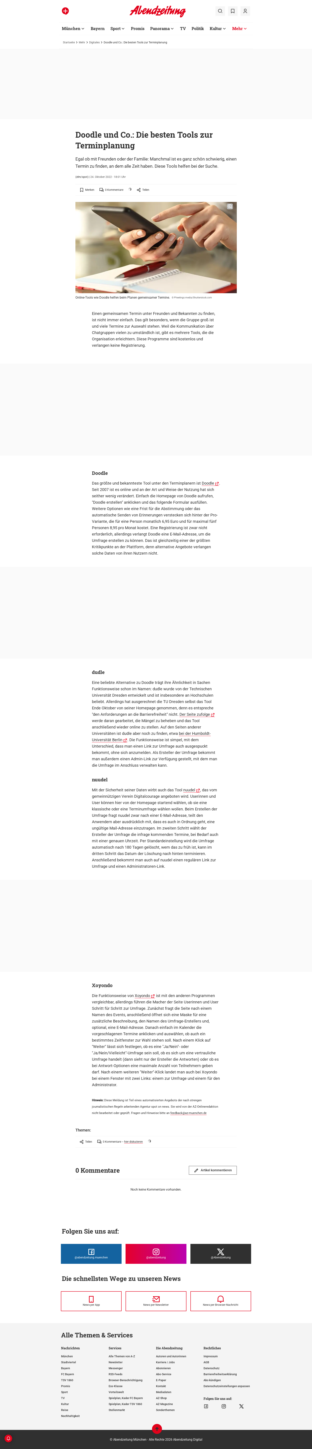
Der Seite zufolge (194, 714)
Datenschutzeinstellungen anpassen (227, 1386)
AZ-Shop (161, 1398)
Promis (65, 1386)
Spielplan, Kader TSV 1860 (125, 1404)
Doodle (208, 483)
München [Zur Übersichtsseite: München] (71, 28)
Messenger (116, 1368)
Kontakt (161, 1386)
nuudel (189, 790)
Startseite (69, 42)
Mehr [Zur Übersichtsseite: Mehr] (237, 28)
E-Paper (161, 1380)
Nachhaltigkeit (70, 1416)
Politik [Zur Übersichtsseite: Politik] (198, 28)
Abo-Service (163, 1374)
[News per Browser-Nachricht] (220, 1301)
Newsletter (116, 1362)
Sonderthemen (165, 1410)
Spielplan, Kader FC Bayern (126, 1398)
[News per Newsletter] (156, 1301)
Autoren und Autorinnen (171, 1356)
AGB (206, 1362)
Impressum (211, 1356)
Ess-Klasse (116, 1386)
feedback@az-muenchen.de (188, 1113)
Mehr (82, 42)
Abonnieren (163, 1368)
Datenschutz (211, 1368)
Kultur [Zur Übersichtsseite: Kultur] (216, 28)
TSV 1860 (67, 1380)
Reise (64, 1410)
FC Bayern (67, 1374)
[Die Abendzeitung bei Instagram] (156, 1254)
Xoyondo (142, 995)
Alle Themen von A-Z (122, 1356)
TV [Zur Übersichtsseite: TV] (183, 28)
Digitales (94, 42)
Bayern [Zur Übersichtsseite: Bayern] (98, 28)
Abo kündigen (212, 1380)
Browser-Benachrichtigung (125, 1380)
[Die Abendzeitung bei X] (220, 1254)
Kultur (65, 1404)
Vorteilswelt (116, 1392)
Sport (64, 1392)
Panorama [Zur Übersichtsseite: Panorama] (160, 28)
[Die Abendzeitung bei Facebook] (91, 1254)
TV (63, 1398)
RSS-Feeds (115, 1374)
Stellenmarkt (117, 1410)
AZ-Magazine (164, 1404)
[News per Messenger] (91, 1301)
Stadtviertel (68, 1362)
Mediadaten (163, 1392)
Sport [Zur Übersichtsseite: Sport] (115, 28)
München (67, 1356)
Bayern (65, 1368)
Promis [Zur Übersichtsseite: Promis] (137, 28)
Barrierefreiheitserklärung (220, 1374)
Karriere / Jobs (165, 1362)
